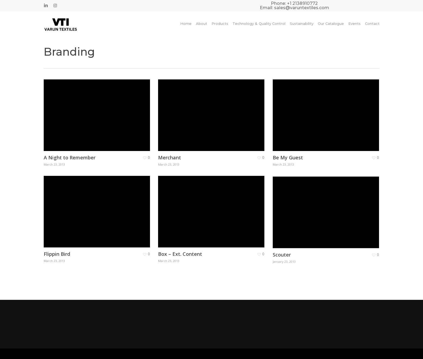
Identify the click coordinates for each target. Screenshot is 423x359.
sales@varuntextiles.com (301, 7)
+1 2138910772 (302, 3)
